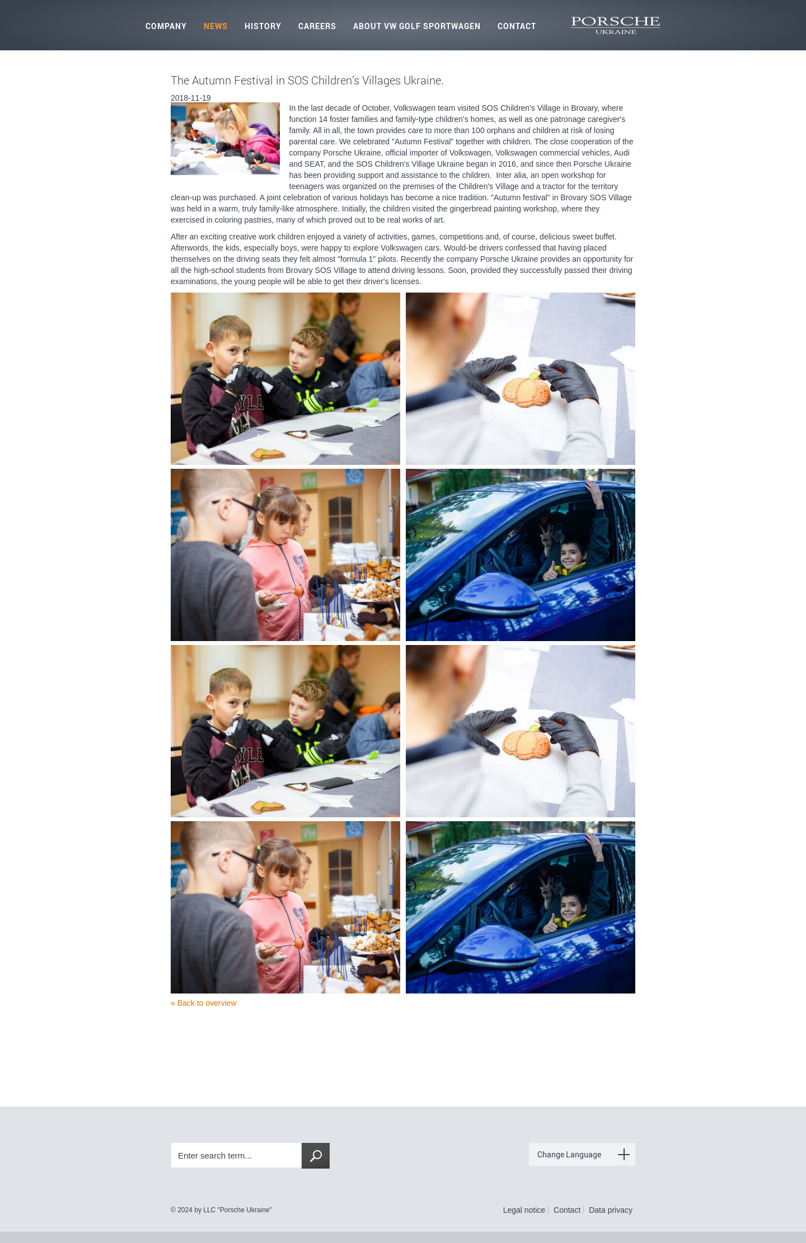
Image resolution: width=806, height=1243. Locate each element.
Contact (517, 26)
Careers (317, 26)
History (263, 26)
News (216, 26)
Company (166, 26)
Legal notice (524, 1210)
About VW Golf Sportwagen (417, 26)
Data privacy (610, 1210)
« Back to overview (204, 1003)
